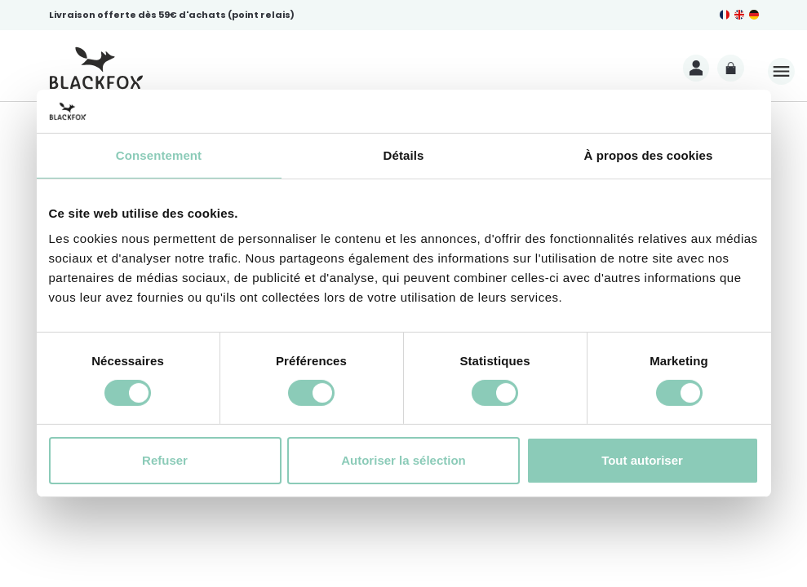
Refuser (165, 460)
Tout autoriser (642, 460)
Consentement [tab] (159, 154)
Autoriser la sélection (403, 460)
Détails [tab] (404, 154)
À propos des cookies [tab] (648, 154)
